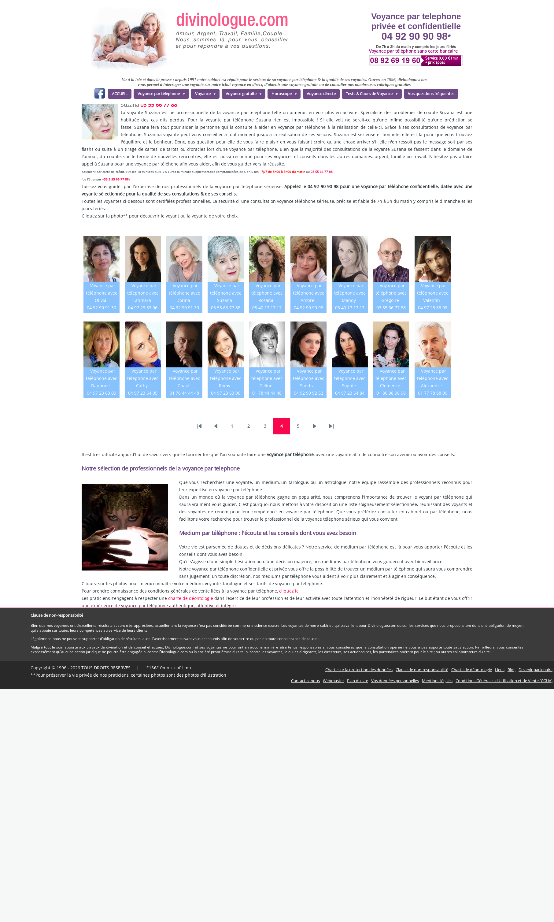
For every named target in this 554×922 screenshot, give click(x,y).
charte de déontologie (190, 598)
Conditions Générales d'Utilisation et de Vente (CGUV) (504, 680)
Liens (499, 669)
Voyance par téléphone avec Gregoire (391, 293)
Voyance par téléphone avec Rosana (267, 293)
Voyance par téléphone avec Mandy (349, 293)
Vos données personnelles (395, 680)
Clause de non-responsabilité (422, 669)
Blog (511, 669)
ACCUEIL (119, 93)
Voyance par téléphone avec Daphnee (101, 378)
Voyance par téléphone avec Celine (267, 378)
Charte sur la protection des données (359, 669)
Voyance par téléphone (160, 95)
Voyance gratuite (242, 95)
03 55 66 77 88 (158, 104)
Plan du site (357, 680)
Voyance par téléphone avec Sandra (308, 378)
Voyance (204, 95)
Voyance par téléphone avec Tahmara (142, 293)
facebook (100, 94)
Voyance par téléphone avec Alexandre (432, 378)
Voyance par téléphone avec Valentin (432, 293)
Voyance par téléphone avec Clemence (391, 378)
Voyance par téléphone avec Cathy (142, 378)
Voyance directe (321, 93)
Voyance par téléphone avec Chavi (184, 378)
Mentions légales (437, 680)
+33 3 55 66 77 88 (115, 179)
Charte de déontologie (471, 669)
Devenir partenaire (535, 669)
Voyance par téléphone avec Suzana (225, 293)
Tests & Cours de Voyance (370, 95)
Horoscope (283, 95)
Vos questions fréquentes (431, 93)
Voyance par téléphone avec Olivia (101, 293)
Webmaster (333, 680)
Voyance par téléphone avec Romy (225, 378)
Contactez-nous (305, 680)
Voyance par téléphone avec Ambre (308, 293)
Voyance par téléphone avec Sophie (349, 378)
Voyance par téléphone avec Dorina (184, 293)
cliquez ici (289, 591)
